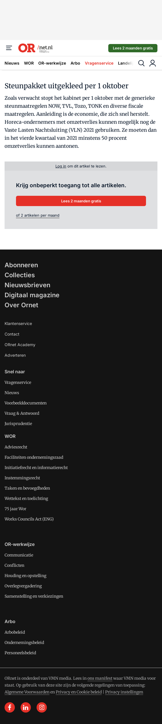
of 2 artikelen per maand (37, 215)
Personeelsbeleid (20, 652)
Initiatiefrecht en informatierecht (36, 467)
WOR (29, 63)
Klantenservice (18, 323)
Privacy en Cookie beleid (79, 692)
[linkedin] (26, 707)
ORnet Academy (20, 344)
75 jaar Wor (15, 508)
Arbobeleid (15, 632)
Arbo (75, 63)
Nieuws (12, 63)
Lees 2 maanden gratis (133, 48)
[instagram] (42, 707)
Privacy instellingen (124, 692)
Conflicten (14, 565)
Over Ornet (21, 305)
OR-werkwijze (52, 63)
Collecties (20, 275)
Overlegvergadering (23, 586)
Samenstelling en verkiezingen (34, 596)
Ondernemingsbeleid (24, 642)
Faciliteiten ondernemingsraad (34, 457)
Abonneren (21, 265)
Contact (12, 334)
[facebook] (10, 707)
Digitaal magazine (32, 295)
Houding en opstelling (25, 575)
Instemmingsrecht (22, 477)
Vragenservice (99, 63)
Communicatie (19, 555)
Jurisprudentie (18, 423)
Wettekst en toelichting (26, 498)
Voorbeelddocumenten (26, 403)
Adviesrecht (16, 447)
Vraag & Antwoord (22, 413)
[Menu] (9, 48)
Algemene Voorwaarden (27, 692)
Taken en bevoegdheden (27, 488)
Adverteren (15, 355)
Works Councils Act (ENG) (29, 519)
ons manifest (99, 678)
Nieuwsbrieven (27, 285)
